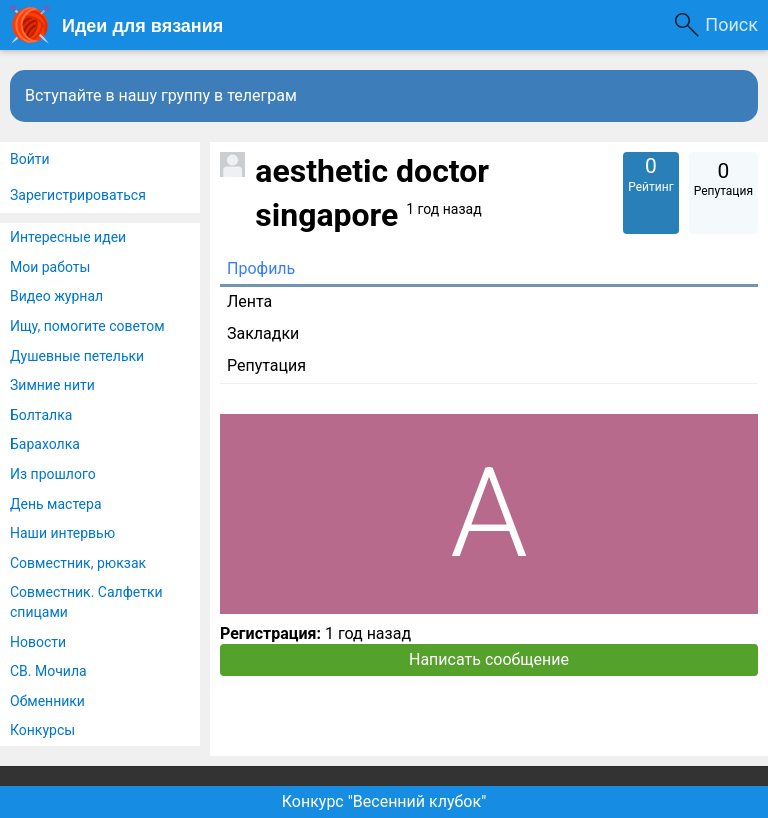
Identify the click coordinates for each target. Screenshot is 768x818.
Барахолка (45, 444)
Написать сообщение (489, 659)
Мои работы (50, 267)
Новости (38, 642)
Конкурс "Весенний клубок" (384, 801)
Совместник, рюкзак (78, 563)
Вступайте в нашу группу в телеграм (161, 95)
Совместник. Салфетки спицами (86, 602)
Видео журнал (56, 296)
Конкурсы (42, 730)
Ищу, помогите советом (87, 326)
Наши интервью (62, 533)
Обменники (47, 701)
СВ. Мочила (48, 671)
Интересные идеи (68, 237)
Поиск (731, 24)
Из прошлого (53, 474)
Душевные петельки (77, 356)
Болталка (41, 415)
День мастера (56, 504)
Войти (30, 159)
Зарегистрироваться (78, 195)
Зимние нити (52, 385)
